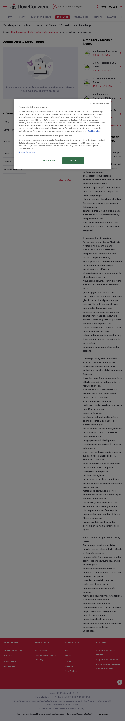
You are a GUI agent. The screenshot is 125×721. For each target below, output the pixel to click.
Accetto (73, 160)
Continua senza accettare (98, 103)
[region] (62, 134)
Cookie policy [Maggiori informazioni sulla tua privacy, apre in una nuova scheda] (94, 131)
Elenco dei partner (27, 152)
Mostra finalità (50, 160)
